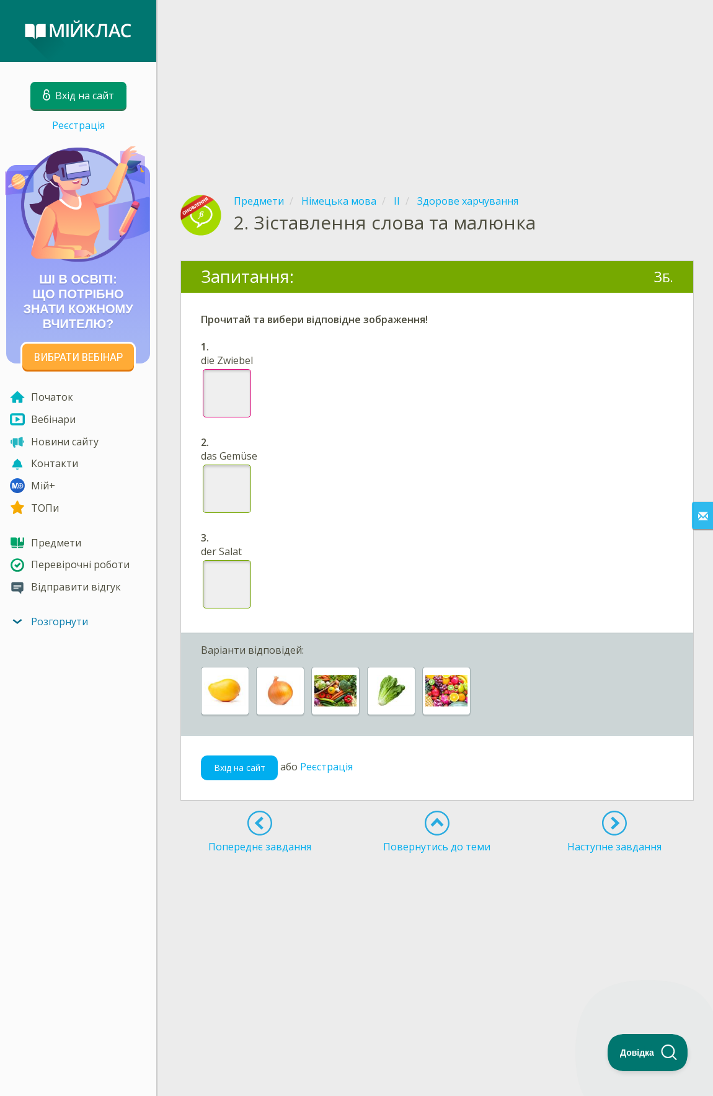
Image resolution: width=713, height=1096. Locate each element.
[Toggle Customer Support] (648, 1052)
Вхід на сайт (239, 767)
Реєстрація (78, 125)
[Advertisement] (437, 87)
